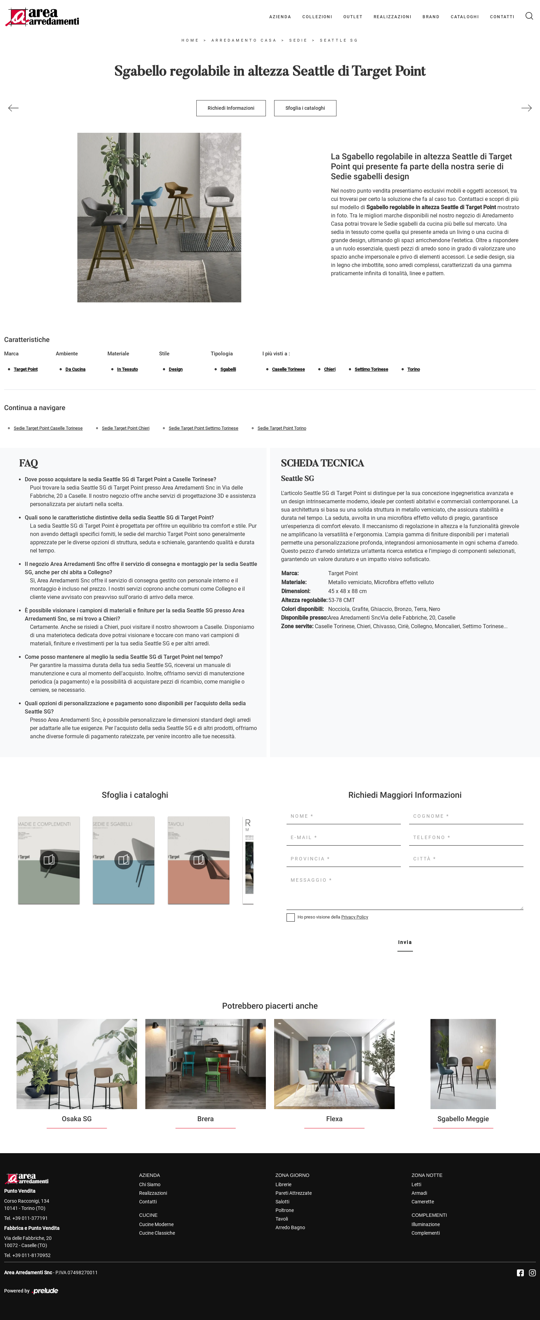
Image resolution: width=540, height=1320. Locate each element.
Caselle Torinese (288, 369)
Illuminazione (426, 1224)
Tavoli (282, 1219)
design (176, 369)
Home (190, 40)
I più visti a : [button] (276, 354)
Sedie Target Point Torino (282, 428)
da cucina (75, 369)
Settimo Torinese (371, 369)
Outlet (353, 16)
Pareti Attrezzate (294, 1193)
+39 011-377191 (30, 1218)
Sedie (298, 40)
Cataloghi (465, 16)
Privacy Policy (354, 917)
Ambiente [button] (67, 354)
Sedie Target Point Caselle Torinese (48, 428)
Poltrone (285, 1210)
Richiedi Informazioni (231, 108)
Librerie (283, 1184)
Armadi (419, 1193)
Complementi (426, 1233)
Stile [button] (164, 354)
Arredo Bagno (290, 1227)
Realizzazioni (393, 16)
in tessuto (127, 369)
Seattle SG (339, 40)
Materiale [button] (118, 354)
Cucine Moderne (156, 1224)
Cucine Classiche (157, 1233)
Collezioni (317, 16)
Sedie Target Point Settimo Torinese (203, 428)
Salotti (282, 1201)
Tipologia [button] (222, 354)
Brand (431, 16)
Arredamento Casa (244, 40)
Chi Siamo (149, 1184)
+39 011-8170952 (31, 1255)
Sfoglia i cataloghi (305, 108)
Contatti (502, 16)
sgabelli (228, 369)
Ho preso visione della (333, 917)
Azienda (280, 16)
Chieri (329, 369)
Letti (416, 1184)
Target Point (26, 369)
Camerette (423, 1201)
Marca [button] (11, 354)
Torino (413, 369)
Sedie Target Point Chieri (125, 428)
